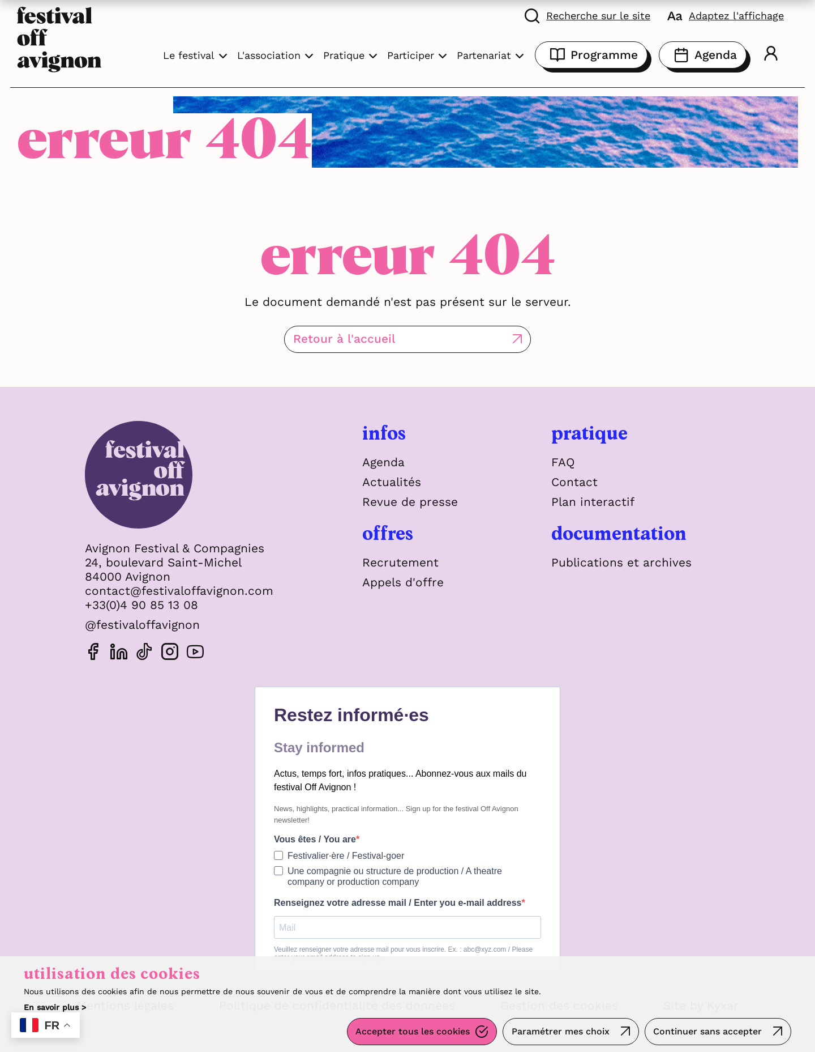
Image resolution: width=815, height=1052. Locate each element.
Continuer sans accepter (707, 1032)
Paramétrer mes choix (560, 1032)
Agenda (702, 55)
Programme (591, 55)
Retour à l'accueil (360, 339)
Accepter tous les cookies (412, 1032)
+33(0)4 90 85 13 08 (141, 605)
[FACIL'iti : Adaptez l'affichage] (725, 15)
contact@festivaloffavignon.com (179, 591)
